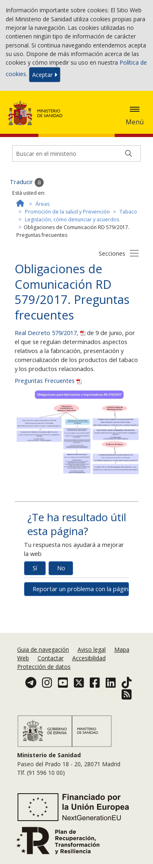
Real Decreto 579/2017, (51, 333)
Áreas (42, 203)
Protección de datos (44, 666)
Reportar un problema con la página (81, 589)
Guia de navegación (43, 649)
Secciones (112, 253)
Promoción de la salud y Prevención (67, 211)
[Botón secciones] (134, 252)
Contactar (51, 658)
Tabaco (128, 211)
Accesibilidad (89, 658)
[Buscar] (128, 153)
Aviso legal (92, 649)
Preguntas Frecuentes (48, 381)
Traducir (27, 182)
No (61, 568)
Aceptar (44, 75)
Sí (35, 568)
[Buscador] (76, 153)
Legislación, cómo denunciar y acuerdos (72, 219)
